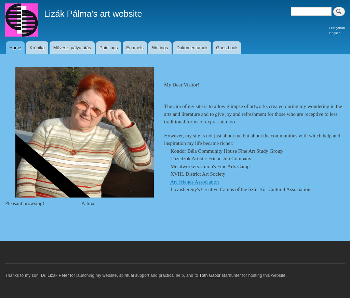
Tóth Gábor (210, 275)
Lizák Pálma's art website (93, 13)
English (334, 33)
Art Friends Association (194, 182)
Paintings (108, 47)
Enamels (135, 47)
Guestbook (227, 47)
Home (15, 47)
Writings (160, 47)
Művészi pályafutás (72, 47)
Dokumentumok (191, 47)
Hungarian (337, 28)
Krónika (37, 47)
